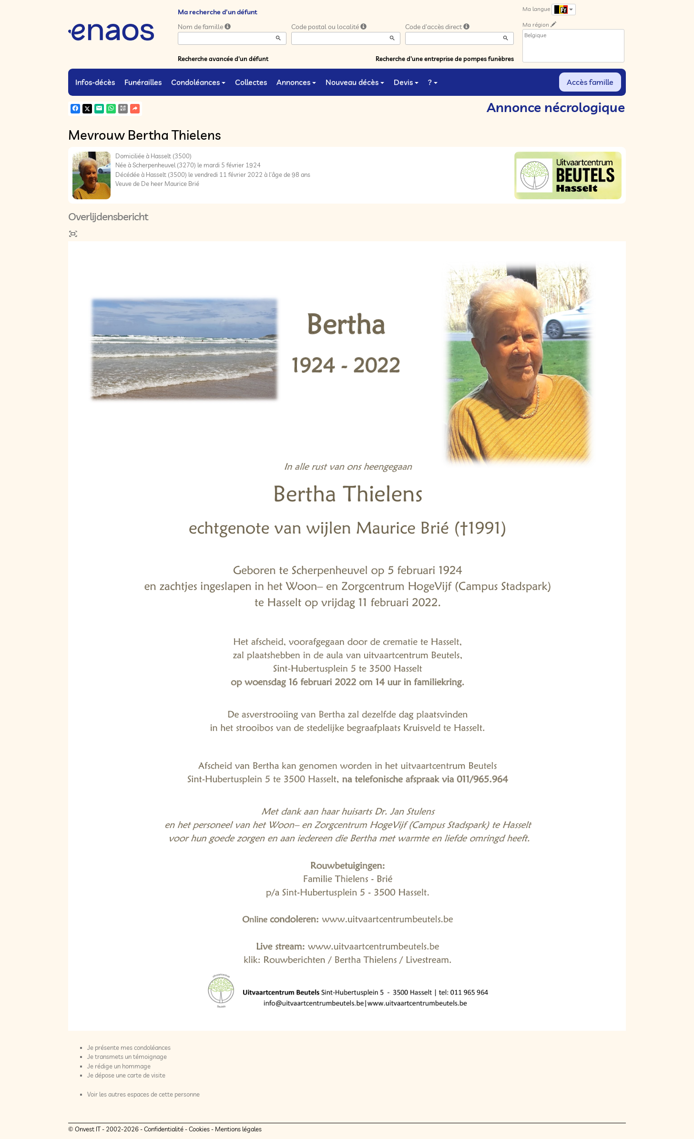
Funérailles (143, 82)
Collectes (251, 82)
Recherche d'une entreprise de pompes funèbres (445, 58)
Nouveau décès (355, 82)
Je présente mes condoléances (129, 1047)
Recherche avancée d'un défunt (223, 58)
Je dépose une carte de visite (126, 1075)
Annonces (296, 82)
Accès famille (590, 82)
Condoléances (198, 82)
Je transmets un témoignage (127, 1056)
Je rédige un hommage (119, 1066)
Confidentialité (164, 1129)
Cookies (199, 1129)
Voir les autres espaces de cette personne (143, 1094)
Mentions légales (238, 1129)
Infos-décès (95, 82)
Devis (406, 82)
